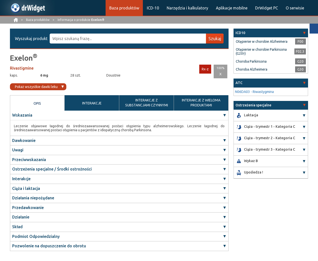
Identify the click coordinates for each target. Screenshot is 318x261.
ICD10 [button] (240, 33)
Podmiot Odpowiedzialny (36, 236)
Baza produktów (124, 8)
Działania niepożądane (33, 198)
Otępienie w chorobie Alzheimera (261, 42)
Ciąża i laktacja (26, 188)
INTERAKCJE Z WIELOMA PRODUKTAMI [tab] (201, 102)
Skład (17, 226)
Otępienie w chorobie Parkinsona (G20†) (261, 51)
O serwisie (295, 8)
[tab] (271, 33)
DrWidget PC (266, 8)
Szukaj (214, 38)
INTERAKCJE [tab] (92, 103)
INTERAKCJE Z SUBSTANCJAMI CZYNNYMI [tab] (146, 102)
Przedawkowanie (28, 207)
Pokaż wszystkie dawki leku (36, 87)
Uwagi (17, 150)
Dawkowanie (24, 140)
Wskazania (22, 115)
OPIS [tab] (37, 103)
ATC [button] (239, 83)
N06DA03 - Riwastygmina (254, 92)
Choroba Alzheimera (251, 69)
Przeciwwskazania (29, 159)
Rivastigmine (22, 68)
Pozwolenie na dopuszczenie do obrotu (49, 246)
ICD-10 (153, 8)
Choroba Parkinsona (251, 61)
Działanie (20, 217)
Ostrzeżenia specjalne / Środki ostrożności (52, 169)
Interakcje (21, 178)
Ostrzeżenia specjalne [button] (253, 105)
